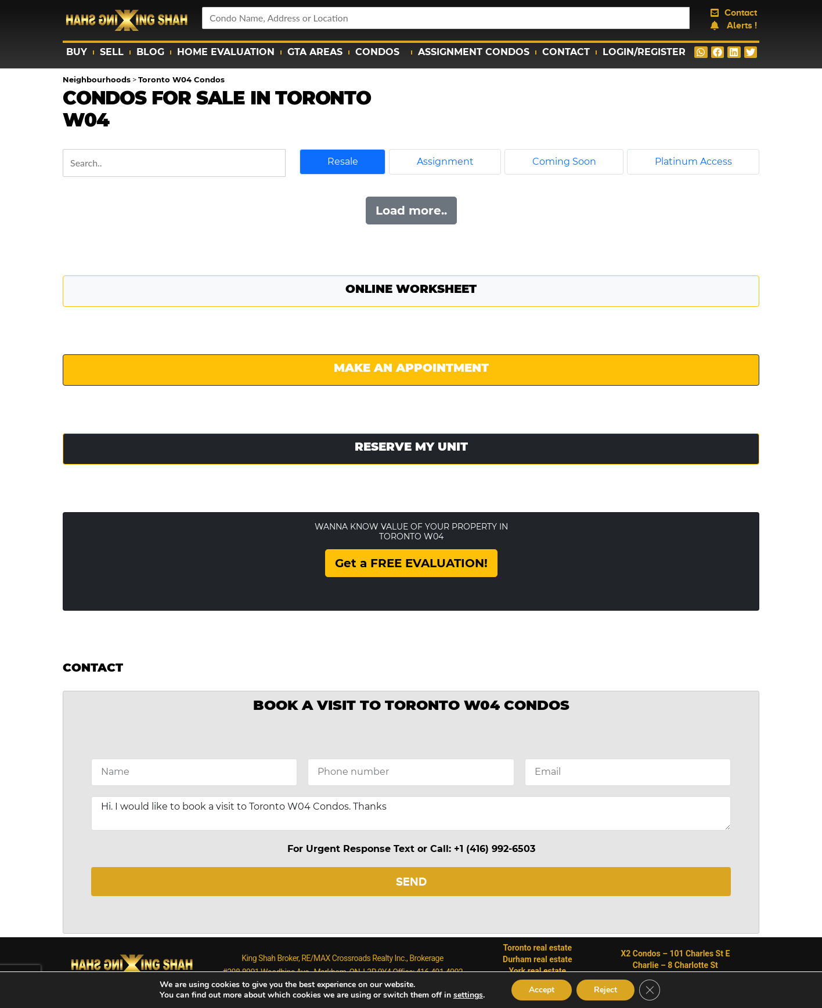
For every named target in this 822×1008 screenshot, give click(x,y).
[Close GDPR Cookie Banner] (649, 990)
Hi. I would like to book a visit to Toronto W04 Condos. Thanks (411, 813)
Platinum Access (693, 161)
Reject (605, 989)
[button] (701, 52)
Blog (150, 51)
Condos (380, 52)
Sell (112, 51)
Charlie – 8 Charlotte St (675, 965)
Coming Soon (564, 161)
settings (468, 995)
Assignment (445, 161)
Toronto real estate (537, 947)
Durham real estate (537, 959)
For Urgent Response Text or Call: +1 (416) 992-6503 (411, 848)
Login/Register (644, 51)
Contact (566, 51)
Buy (76, 51)
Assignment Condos (473, 51)
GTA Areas (314, 51)
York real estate (537, 971)
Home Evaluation (226, 51)
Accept (541, 989)
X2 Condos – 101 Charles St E (675, 953)
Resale (342, 161)
